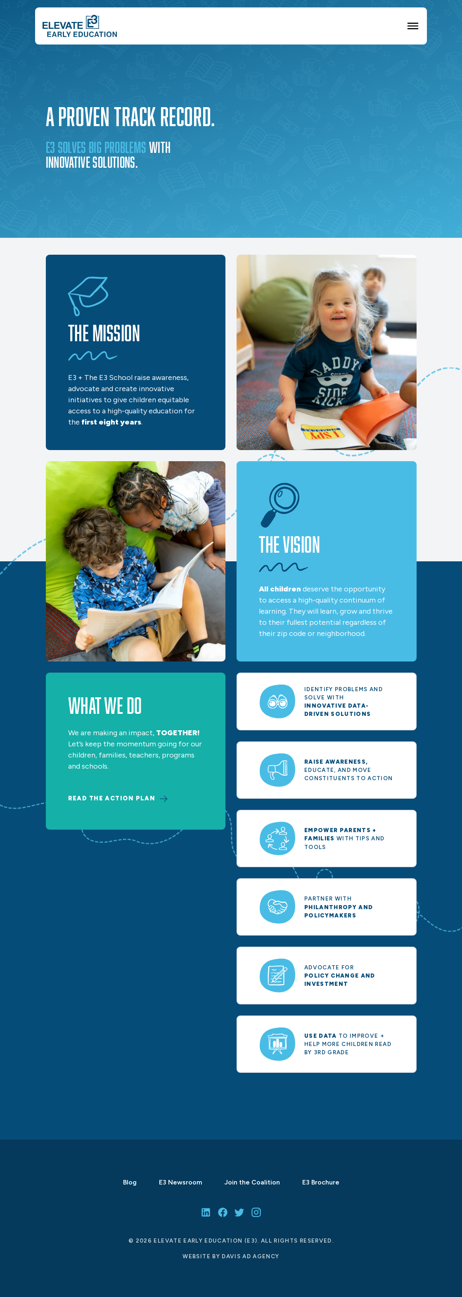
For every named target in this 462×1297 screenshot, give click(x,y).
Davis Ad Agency (250, 1255)
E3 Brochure (320, 1182)
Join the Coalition (252, 1182)
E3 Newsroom (180, 1182)
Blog (130, 1182)
